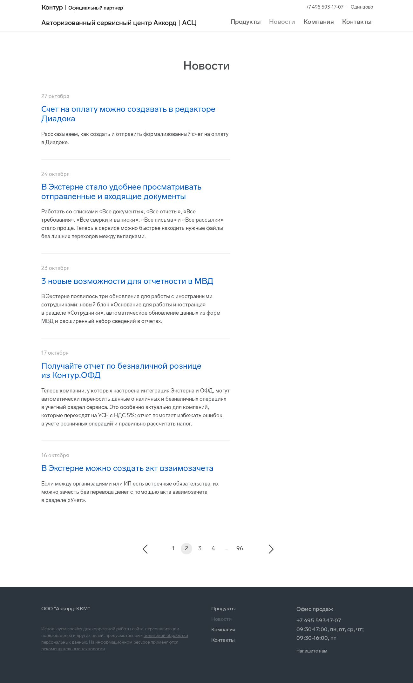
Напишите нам (311, 651)
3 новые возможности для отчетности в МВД (127, 281)
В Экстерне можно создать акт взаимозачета (127, 468)
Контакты (357, 21)
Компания (318, 21)
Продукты (246, 21)
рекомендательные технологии (73, 649)
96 (239, 548)
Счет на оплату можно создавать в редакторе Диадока (128, 114)
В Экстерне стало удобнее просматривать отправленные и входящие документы (121, 191)
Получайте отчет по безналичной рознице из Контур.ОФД (121, 370)
